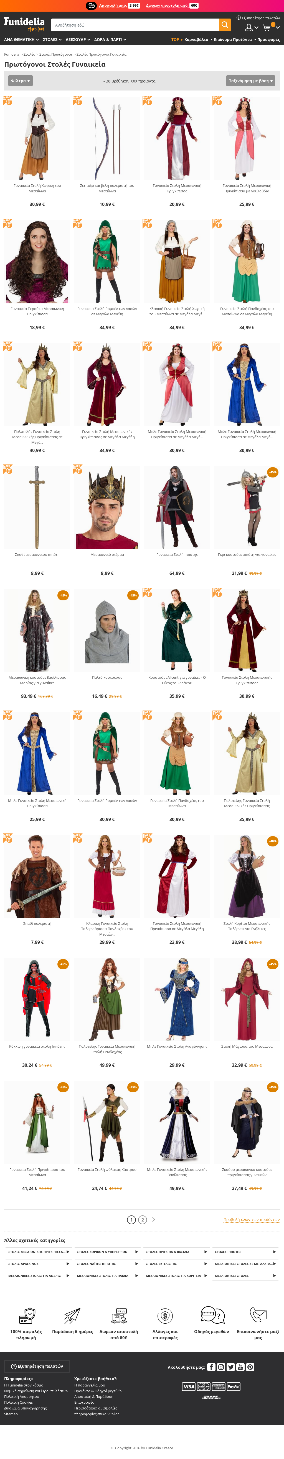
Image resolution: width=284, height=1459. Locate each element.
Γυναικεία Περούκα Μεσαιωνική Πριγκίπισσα (37, 311)
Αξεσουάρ (76, 39)
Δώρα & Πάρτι (108, 39)
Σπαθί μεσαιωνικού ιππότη (37, 554)
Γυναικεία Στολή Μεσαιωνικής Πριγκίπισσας (247, 680)
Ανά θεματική (19, 39)
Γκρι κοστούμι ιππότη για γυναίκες (247, 554)
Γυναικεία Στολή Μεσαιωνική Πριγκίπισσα (177, 188)
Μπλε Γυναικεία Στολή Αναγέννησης (177, 1046)
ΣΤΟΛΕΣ (50, 39)
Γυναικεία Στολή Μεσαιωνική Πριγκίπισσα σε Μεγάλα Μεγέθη (177, 926)
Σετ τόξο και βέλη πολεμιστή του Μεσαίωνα (107, 188)
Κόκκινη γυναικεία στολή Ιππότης (37, 1046)
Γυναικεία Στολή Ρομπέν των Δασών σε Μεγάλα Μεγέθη (107, 311)
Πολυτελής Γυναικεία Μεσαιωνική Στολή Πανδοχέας (107, 1049)
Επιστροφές (84, 1405)
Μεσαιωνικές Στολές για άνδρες (35, 1278)
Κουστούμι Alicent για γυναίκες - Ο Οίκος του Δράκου (177, 680)
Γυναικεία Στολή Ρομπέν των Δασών (107, 800)
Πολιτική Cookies (18, 1405)
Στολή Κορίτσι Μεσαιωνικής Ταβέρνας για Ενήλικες (247, 926)
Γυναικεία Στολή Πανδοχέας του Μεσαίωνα (177, 803)
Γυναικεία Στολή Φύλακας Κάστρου (107, 1169)
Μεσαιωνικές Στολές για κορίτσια (174, 1278)
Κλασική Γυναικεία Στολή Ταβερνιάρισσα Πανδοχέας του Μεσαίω (107, 929)
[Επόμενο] (153, 1219)
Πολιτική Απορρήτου (21, 1399)
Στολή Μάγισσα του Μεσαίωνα (247, 1046)
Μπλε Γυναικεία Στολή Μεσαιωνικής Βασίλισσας (177, 1172)
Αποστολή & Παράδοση (93, 1399)
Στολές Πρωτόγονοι (55, 54)
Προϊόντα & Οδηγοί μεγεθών (98, 1393)
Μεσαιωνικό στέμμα (107, 554)
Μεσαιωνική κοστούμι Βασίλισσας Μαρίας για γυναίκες (37, 680)
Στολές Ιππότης (229, 1252)
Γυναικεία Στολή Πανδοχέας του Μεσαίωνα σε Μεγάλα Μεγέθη (247, 311)
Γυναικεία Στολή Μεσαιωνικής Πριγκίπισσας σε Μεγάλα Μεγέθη (107, 434)
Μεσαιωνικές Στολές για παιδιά (104, 1278)
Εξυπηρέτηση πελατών (37, 1369)
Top (175, 39)
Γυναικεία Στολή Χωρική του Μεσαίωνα (37, 188)
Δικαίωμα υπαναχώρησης (25, 1410)
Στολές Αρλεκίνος (24, 1265)
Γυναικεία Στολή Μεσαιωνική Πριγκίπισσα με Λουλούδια (247, 188)
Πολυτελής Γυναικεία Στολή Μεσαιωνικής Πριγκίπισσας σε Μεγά (37, 437)
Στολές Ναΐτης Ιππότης (97, 1265)
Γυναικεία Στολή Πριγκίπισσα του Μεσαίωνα (37, 1172)
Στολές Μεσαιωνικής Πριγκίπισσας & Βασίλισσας (40, 1252)
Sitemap (11, 1416)
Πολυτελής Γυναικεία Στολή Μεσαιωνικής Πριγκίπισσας (247, 803)
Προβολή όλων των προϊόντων (252, 1219)
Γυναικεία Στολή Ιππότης (177, 554)
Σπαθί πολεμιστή (37, 923)
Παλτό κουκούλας (107, 677)
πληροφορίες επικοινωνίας (96, 1416)
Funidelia (11, 54)
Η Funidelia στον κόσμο (23, 1387)
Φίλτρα (18, 80)
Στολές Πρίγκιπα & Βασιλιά (168, 1252)
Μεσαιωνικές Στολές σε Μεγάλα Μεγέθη (247, 1265)
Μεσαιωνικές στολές (233, 1278)
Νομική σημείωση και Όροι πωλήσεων (36, 1393)
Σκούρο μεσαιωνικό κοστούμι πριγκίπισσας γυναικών (247, 1172)
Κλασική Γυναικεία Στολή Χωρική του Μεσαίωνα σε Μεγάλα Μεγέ (177, 311)
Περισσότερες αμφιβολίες (95, 1410)
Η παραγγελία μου (89, 1387)
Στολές (29, 54)
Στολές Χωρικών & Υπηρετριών (103, 1252)
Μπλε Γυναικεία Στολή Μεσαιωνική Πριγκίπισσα (37, 803)
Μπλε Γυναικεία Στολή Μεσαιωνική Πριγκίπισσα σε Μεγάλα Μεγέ (177, 434)
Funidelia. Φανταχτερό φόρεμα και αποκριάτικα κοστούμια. (24, 24)
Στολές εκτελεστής (162, 1265)
